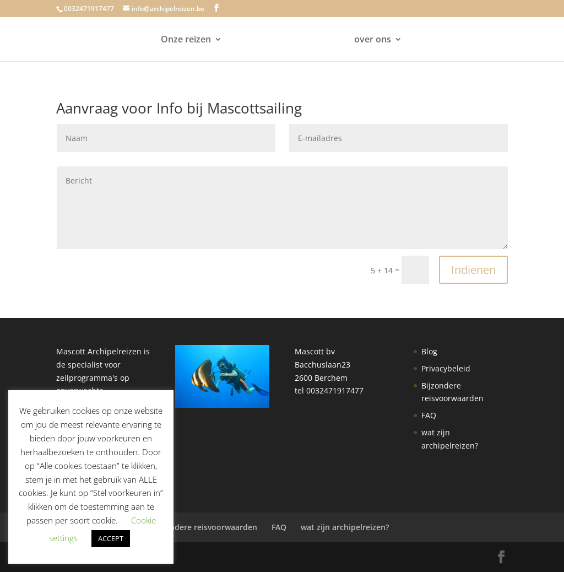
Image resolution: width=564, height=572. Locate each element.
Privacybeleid (445, 368)
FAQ (428, 415)
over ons (372, 40)
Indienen (473, 269)
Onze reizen (186, 40)
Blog (429, 351)
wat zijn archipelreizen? (345, 527)
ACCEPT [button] (110, 538)
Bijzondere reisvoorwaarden (204, 527)
